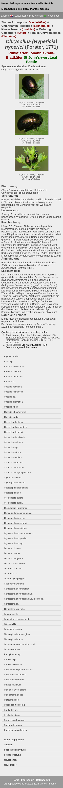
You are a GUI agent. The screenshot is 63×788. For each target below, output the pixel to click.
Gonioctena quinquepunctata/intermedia (23, 599)
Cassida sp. (10, 397)
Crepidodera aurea (13, 503)
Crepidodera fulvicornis (15, 508)
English (7, 15)
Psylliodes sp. (11, 710)
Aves (27, 3)
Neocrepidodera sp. (13, 639)
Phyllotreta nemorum (14, 679)
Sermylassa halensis (14, 720)
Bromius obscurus (13, 371)
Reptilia (49, 3)
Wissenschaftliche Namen (30, 15)
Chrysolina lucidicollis (14, 437)
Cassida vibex (11, 407)
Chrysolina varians (13, 457)
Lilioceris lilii (10, 624)
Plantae (34, 9)
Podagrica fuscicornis (14, 705)
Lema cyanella (11, 614)
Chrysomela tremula (14, 467)
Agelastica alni (11, 356)
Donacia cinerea (12, 553)
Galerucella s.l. (11, 573)
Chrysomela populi (13, 462)
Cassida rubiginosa (13, 391)
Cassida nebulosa (13, 386)
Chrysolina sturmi (12, 452)
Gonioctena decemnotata (16, 588)
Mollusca (23, 9)
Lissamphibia (9, 9)
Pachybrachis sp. (12, 654)
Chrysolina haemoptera (15, 427)
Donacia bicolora (12, 548)
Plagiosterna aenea (13, 695)
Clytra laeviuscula (12, 477)
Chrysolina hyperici (13, 432)
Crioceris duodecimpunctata (18, 513)
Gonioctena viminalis (14, 609)
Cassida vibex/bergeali (15, 412)
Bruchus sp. (10, 381)
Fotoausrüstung (12, 755)
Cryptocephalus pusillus (15, 538)
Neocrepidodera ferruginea (17, 634)
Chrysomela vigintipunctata (17, 472)
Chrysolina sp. (11, 447)
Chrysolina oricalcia (13, 442)
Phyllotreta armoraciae (15, 674)
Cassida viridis (11, 417)
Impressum (27, 780)
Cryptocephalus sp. (13, 543)
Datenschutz (43, 780)
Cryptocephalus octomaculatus (19, 533)
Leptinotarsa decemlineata (17, 619)
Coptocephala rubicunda (16, 487)
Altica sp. (8, 361)
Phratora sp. (10, 659)
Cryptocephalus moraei (15, 523)
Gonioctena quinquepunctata (18, 594)
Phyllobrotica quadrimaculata (18, 669)
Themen (8, 744)
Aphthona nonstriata (14, 366)
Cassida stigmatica (13, 402)
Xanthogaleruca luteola (15, 730)
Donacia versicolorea (14, 563)
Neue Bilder (10, 765)
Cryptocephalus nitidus (15, 528)
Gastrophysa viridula (14, 583)
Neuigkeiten (10, 760)
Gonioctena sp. (11, 604)
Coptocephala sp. (12, 492)
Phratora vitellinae (13, 664)
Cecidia (44, 9)
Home (4, 3)
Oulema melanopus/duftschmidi (19, 644)
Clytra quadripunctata (14, 482)
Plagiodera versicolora (15, 689)
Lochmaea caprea (13, 629)
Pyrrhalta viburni (12, 715)
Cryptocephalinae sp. (14, 518)
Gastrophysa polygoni (15, 578)
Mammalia (37, 3)
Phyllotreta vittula (12, 684)
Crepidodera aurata (13, 498)
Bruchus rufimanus (13, 376)
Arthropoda (16, 3)
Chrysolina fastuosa (14, 422)
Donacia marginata (13, 558)
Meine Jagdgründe (14, 739)
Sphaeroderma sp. (13, 725)
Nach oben (55, 15)
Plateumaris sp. (11, 700)
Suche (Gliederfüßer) (15, 750)
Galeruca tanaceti (13, 568)
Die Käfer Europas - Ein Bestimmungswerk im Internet (26, 346)
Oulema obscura (12, 649)
